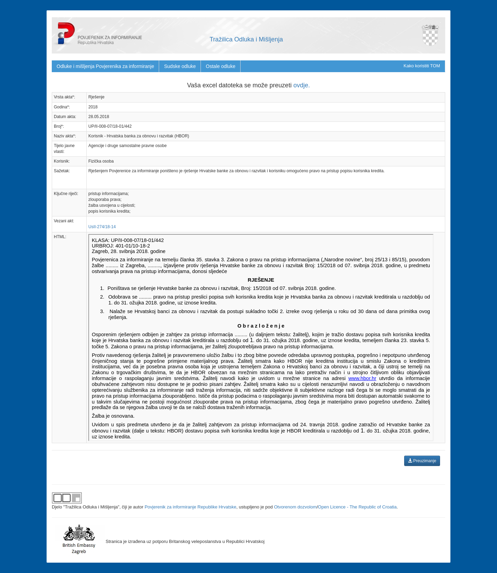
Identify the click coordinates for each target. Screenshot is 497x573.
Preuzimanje (422, 460)
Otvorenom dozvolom (295, 506)
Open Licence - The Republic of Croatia (357, 506)
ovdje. (301, 85)
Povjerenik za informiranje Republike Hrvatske (190, 506)
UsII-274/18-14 (102, 226)
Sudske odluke (180, 66)
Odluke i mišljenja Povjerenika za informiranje (105, 66)
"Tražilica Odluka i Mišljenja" (91, 506)
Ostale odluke (220, 66)
